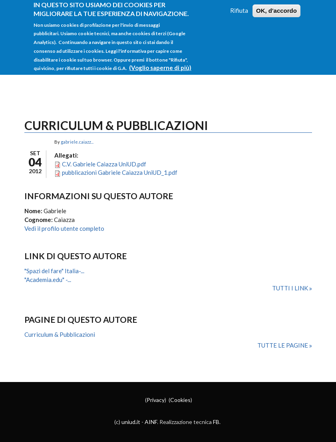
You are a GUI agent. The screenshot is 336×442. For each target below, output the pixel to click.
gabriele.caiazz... (77, 141)
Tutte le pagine (283, 345)
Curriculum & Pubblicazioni (59, 334)
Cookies (180, 399)
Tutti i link (290, 288)
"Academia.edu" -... (47, 279)
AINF (151, 421)
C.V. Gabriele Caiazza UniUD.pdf (104, 164)
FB (216, 421)
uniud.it (130, 421)
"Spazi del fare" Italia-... (54, 270)
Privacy (156, 399)
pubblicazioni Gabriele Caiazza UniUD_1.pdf (119, 172)
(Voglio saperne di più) (160, 61)
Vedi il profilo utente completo (64, 228)
